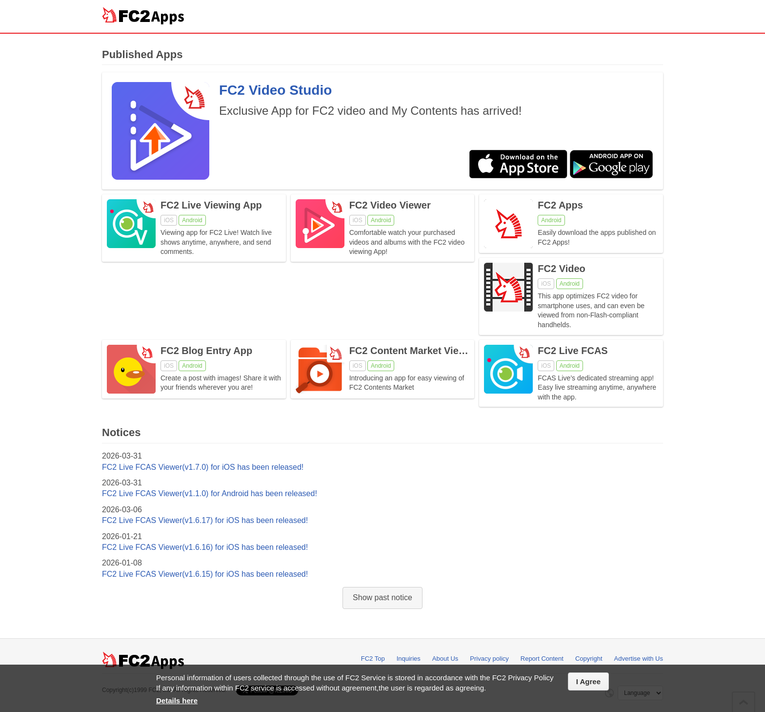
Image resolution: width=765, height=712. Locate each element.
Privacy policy (489, 658)
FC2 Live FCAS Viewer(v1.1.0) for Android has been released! (209, 493)
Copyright (589, 658)
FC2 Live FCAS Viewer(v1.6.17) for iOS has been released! (205, 520)
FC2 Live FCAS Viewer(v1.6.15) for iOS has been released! (205, 574)
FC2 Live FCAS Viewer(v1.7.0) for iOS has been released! (202, 467)
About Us (445, 658)
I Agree (588, 681)
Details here (177, 700)
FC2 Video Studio (275, 90)
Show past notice (382, 597)
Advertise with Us (638, 658)
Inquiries (409, 658)
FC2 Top (373, 658)
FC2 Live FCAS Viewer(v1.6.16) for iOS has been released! (205, 547)
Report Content (542, 658)
